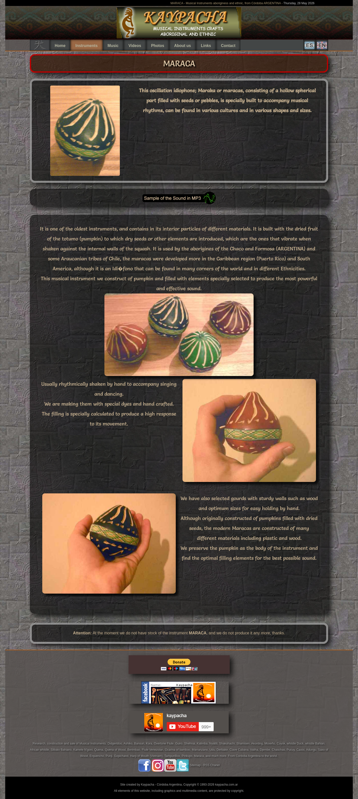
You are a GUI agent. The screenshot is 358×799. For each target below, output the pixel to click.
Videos (135, 46)
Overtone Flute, (164, 743)
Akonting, (258, 743)
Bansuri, (140, 743)
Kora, (150, 743)
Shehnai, (190, 743)
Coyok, (282, 743)
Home (60, 46)
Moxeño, (271, 743)
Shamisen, (243, 743)
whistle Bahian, (315, 743)
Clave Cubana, (239, 750)
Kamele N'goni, (83, 750)
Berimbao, (134, 750)
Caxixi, (301, 750)
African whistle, (40, 750)
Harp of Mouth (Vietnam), (147, 756)
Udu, (213, 750)
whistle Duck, (296, 743)
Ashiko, (129, 743)
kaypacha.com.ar (226, 784)
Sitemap (195, 765)
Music (113, 46)
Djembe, (266, 750)
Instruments (86, 46)
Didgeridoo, (116, 743)
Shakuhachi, (227, 743)
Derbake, (223, 750)
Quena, (99, 750)
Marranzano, (201, 750)
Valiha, (255, 750)
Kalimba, (203, 743)
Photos (157, 46)
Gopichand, (122, 756)
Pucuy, (291, 750)
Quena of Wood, (116, 750)
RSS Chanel (211, 765)
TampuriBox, (173, 756)
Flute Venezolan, (153, 750)
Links (206, 46)
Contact (228, 46)
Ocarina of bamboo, (178, 750)
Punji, (110, 756)
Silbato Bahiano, (62, 750)
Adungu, (312, 750)
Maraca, (199, 756)
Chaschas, (279, 750)
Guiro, (179, 743)
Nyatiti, (214, 743)
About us (182, 46)
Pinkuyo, (188, 756)
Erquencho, (98, 756)
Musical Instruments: (93, 743)
